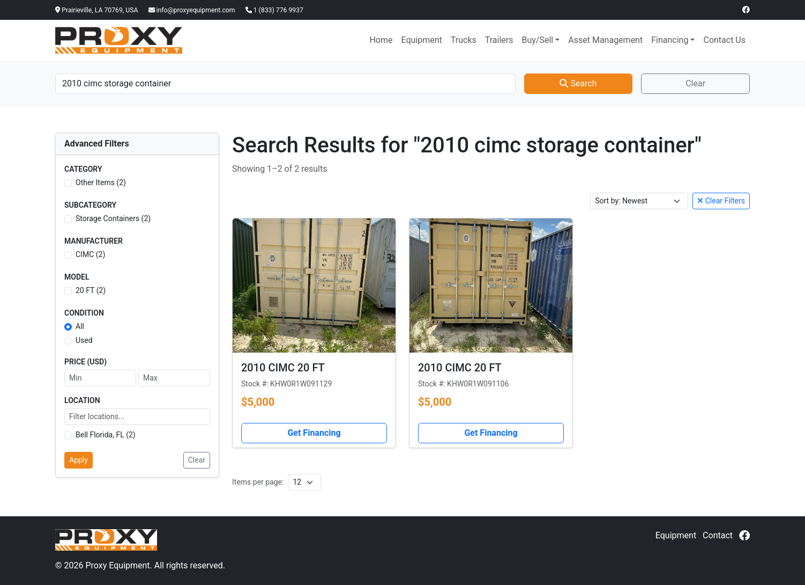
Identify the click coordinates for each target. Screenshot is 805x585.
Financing (669, 40)
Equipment (421, 40)
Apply (78, 460)
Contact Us (724, 40)
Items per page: (258, 482)
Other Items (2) (101, 182)
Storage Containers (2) (113, 218)
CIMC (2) (90, 254)
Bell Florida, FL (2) (106, 434)
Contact (718, 535)
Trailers (499, 40)
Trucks (463, 40)
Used (84, 340)
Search (578, 83)
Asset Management (605, 40)
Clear (695, 83)
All (80, 326)
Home (380, 40)
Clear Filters (721, 200)
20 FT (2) (91, 290)
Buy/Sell (537, 40)
